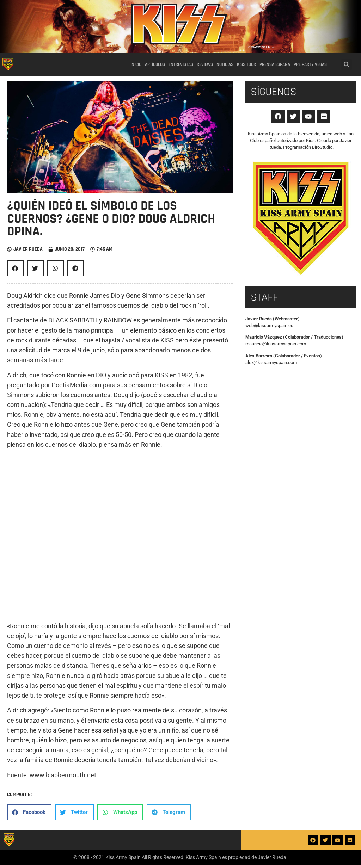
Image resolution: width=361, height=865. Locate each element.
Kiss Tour (246, 64)
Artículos (155, 64)
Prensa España (274, 64)
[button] (346, 64)
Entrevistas (181, 64)
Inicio (135, 64)
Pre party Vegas (310, 64)
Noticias (224, 64)
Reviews (205, 64)
